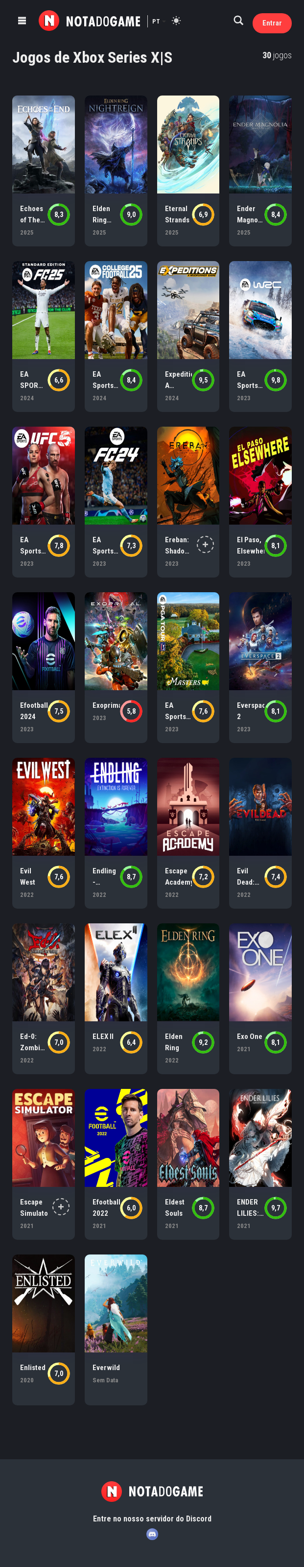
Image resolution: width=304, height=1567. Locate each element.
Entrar (272, 23)
